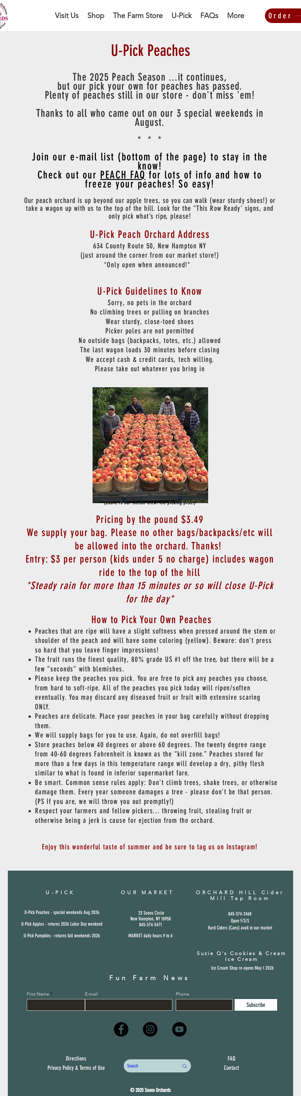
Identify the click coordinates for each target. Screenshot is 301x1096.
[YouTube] (179, 1029)
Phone (182, 994)
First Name (38, 994)
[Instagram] (150, 1029)
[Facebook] (121, 1029)
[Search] (148, 1065)
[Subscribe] (256, 1005)
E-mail (91, 994)
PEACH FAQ (123, 175)
